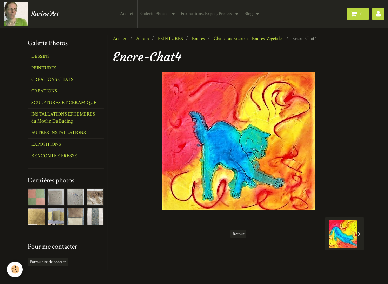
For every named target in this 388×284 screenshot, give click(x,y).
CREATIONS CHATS (52, 79)
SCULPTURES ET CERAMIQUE (63, 102)
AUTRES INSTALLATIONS (58, 133)
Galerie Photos (155, 14)
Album (142, 38)
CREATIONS (44, 91)
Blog (250, 14)
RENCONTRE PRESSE (54, 156)
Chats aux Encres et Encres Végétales (248, 38)
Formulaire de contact (48, 261)
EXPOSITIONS (46, 144)
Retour (238, 233)
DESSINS (40, 56)
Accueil (128, 14)
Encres (198, 38)
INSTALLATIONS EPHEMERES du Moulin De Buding (63, 117)
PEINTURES (170, 38)
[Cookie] (15, 269)
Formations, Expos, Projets (208, 14)
